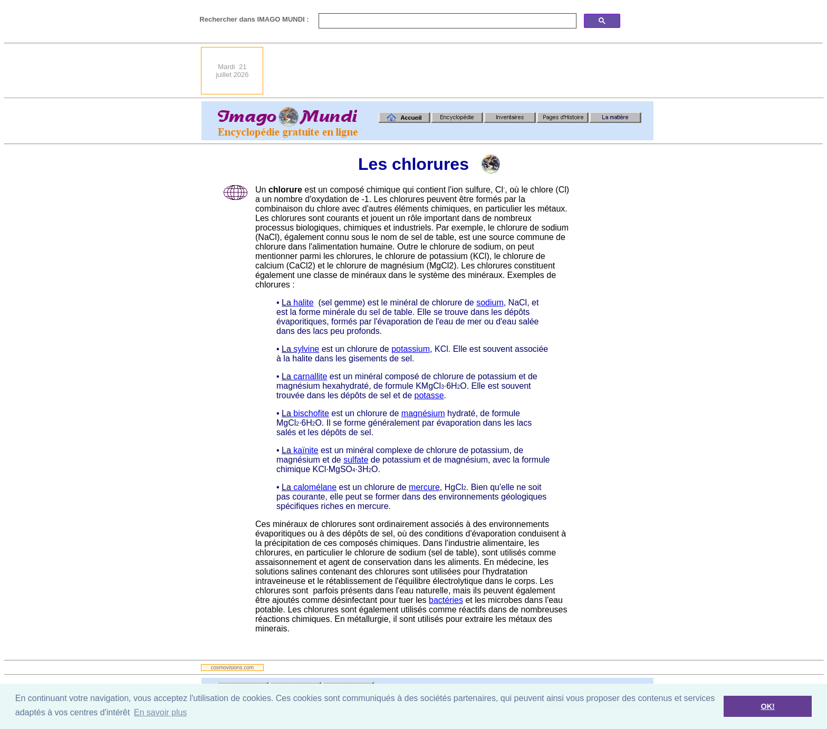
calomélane (314, 487)
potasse (429, 395)
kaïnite (305, 450)
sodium (490, 302)
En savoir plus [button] (160, 712)
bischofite (311, 413)
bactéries (446, 600)
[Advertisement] (461, 70)
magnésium (423, 413)
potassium (410, 348)
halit (301, 302)
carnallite (310, 376)
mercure (424, 487)
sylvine (306, 348)
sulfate (355, 459)
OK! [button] (767, 706)
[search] (446, 21)
